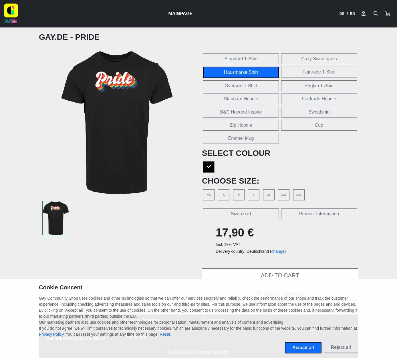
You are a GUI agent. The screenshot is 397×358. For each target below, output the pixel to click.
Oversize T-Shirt (241, 85)
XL (269, 194)
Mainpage (180, 13)
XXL (284, 194)
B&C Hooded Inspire (241, 112)
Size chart (241, 213)
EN (352, 13)
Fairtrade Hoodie (319, 98)
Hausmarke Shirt (241, 72)
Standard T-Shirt (240, 58)
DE (342, 13)
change (278, 251)
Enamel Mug (241, 138)
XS (209, 194)
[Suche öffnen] (376, 14)
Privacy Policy (51, 334)
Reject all (341, 347)
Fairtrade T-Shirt (319, 71)
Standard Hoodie (241, 98)
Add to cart (280, 275)
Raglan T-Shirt (319, 85)
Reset (165, 334)
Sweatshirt (319, 112)
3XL (299, 194)
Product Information (319, 213)
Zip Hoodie (241, 125)
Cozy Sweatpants (319, 58)
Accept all (303, 347)
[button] (388, 14)
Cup (319, 125)
